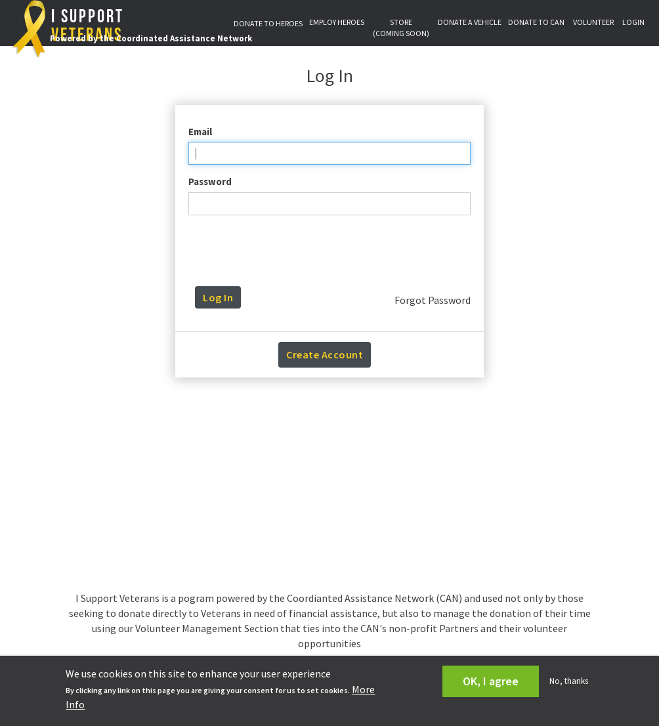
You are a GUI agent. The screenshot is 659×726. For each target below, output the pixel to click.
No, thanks (568, 681)
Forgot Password (432, 300)
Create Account (324, 354)
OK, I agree (491, 681)
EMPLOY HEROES (336, 22)
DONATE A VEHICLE (469, 22)
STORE (401, 27)
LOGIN (633, 22)
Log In (218, 297)
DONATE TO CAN (536, 22)
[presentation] (333, 250)
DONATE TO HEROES (268, 23)
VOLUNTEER (593, 22)
